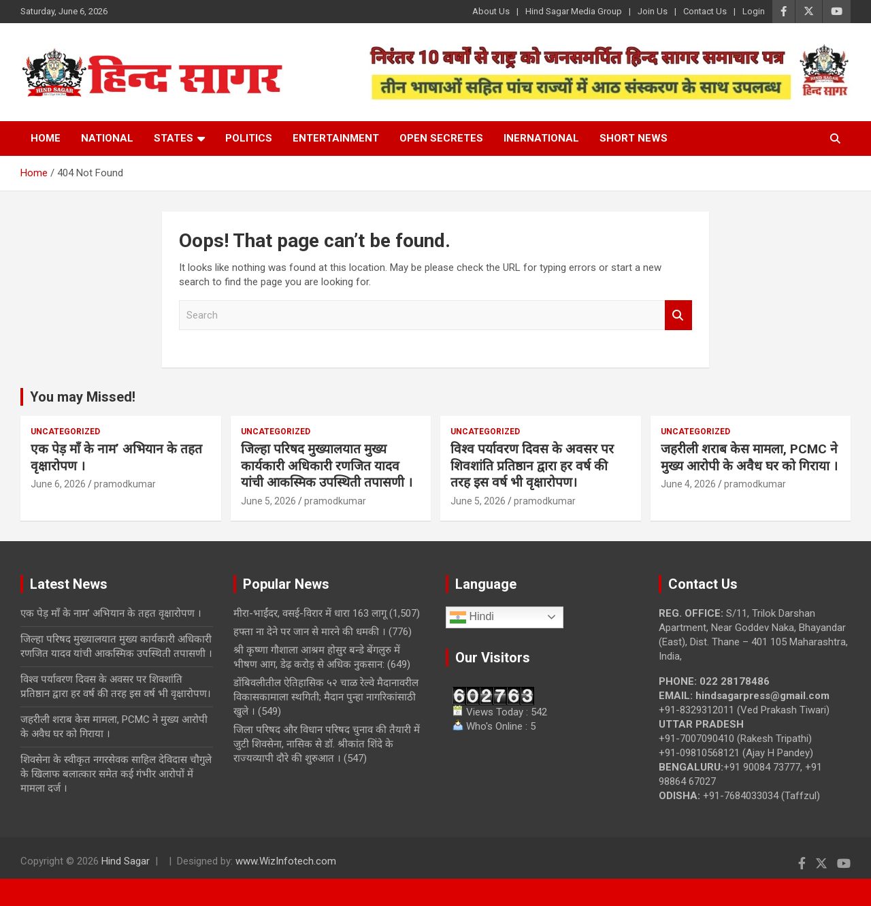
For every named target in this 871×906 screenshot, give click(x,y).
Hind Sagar (125, 861)
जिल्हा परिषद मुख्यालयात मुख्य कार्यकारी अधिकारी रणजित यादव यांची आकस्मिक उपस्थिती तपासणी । (326, 465)
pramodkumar (125, 484)
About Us (491, 11)
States (173, 138)
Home (46, 138)
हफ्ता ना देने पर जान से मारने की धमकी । (309, 632)
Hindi (472, 617)
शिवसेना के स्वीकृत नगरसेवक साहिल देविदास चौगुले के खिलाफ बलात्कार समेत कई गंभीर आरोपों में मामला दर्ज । (116, 774)
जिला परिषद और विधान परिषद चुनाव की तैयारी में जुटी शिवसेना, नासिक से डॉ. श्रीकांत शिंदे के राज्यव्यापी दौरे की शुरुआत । (326, 744)
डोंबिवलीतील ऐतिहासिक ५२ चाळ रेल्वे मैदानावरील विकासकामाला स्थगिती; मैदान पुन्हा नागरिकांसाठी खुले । (325, 697)
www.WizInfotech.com (285, 861)
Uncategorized (65, 431)
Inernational (541, 138)
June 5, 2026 (268, 501)
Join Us (653, 11)
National (107, 138)
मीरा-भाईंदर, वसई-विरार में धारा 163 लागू (310, 613)
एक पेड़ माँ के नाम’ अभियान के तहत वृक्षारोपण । (110, 613)
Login (753, 11)
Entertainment (336, 138)
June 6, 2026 (58, 484)
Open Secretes (441, 138)
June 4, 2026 (688, 484)
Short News (633, 138)
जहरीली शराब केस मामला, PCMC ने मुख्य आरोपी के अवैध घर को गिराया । (749, 457)
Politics (248, 138)
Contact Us (705, 11)
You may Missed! (82, 397)
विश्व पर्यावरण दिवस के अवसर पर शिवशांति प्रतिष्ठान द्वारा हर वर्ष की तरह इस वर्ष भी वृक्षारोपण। (532, 465)
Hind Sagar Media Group (573, 11)
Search (678, 315)
